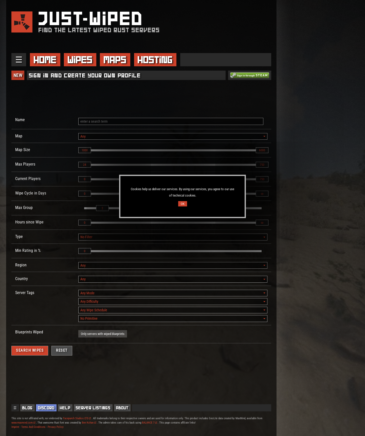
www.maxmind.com (23, 422)
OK (183, 204)
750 (262, 165)
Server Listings (93, 408)
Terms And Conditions (33, 427)
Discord (46, 408)
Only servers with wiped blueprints (102, 334)
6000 (262, 150)
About (122, 408)
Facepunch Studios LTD (77, 418)
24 (84, 165)
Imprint (15, 427)
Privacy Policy (56, 427)
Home (45, 59)
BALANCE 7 (149, 422)
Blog (27, 408)
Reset (62, 350)
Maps (115, 59)
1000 (85, 150)
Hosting (155, 59)
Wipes (80, 59)
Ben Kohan (89, 422)
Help (65, 408)
